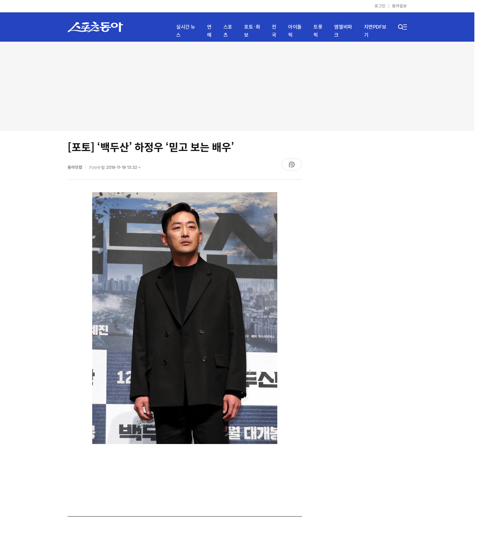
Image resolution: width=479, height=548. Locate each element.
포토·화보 (252, 31)
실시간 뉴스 (185, 31)
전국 (274, 31)
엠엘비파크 (343, 31)
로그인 (380, 6)
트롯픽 (317, 31)
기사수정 (117, 168)
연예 (209, 31)
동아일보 (399, 6)
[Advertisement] (237, 86)
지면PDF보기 (375, 31)
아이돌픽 (295, 31)
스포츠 (227, 31)
